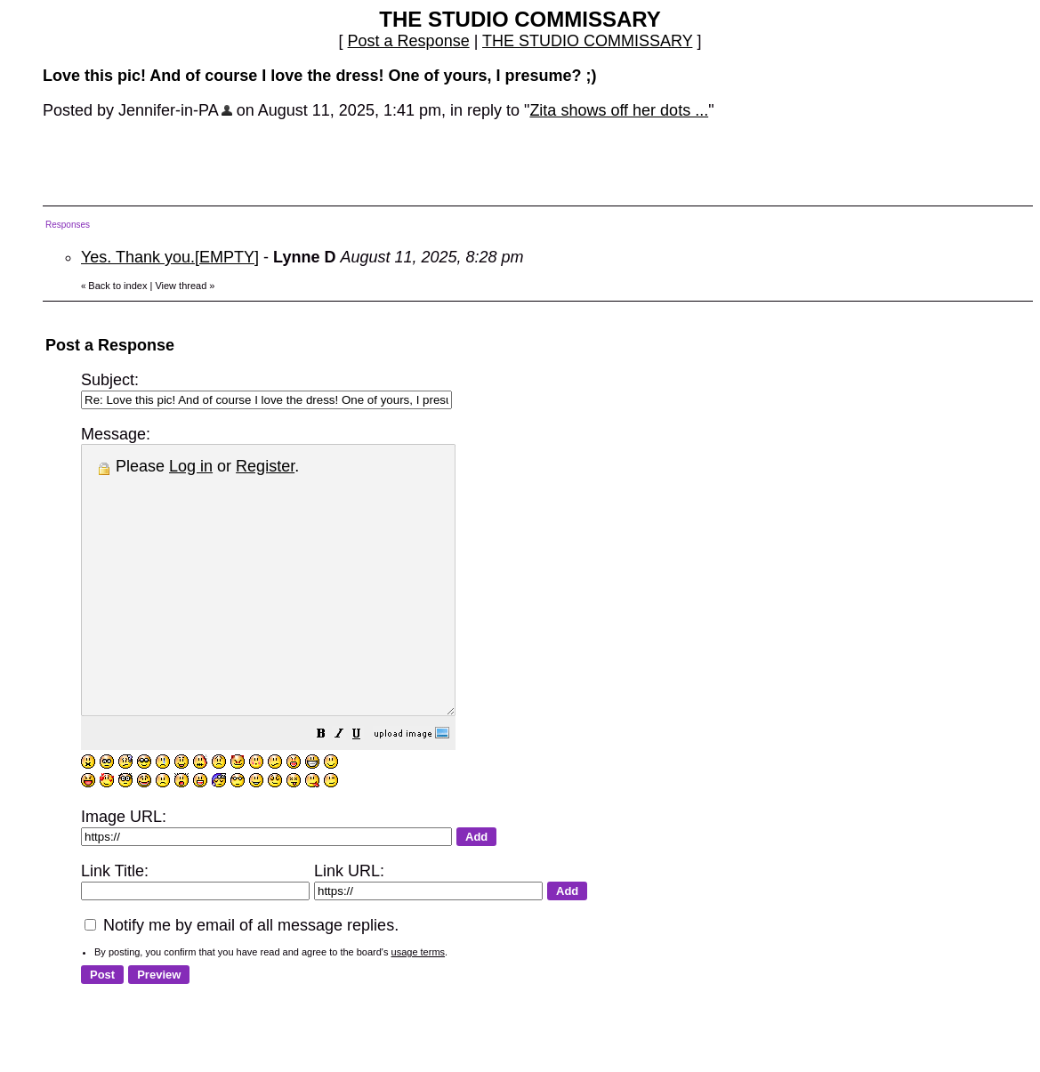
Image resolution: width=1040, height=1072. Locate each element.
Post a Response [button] (409, 41)
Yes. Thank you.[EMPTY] (170, 257)
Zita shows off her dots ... (618, 110)
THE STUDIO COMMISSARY (587, 41)
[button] (366, 788)
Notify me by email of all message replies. (242, 978)
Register (265, 466)
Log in (191, 466)
